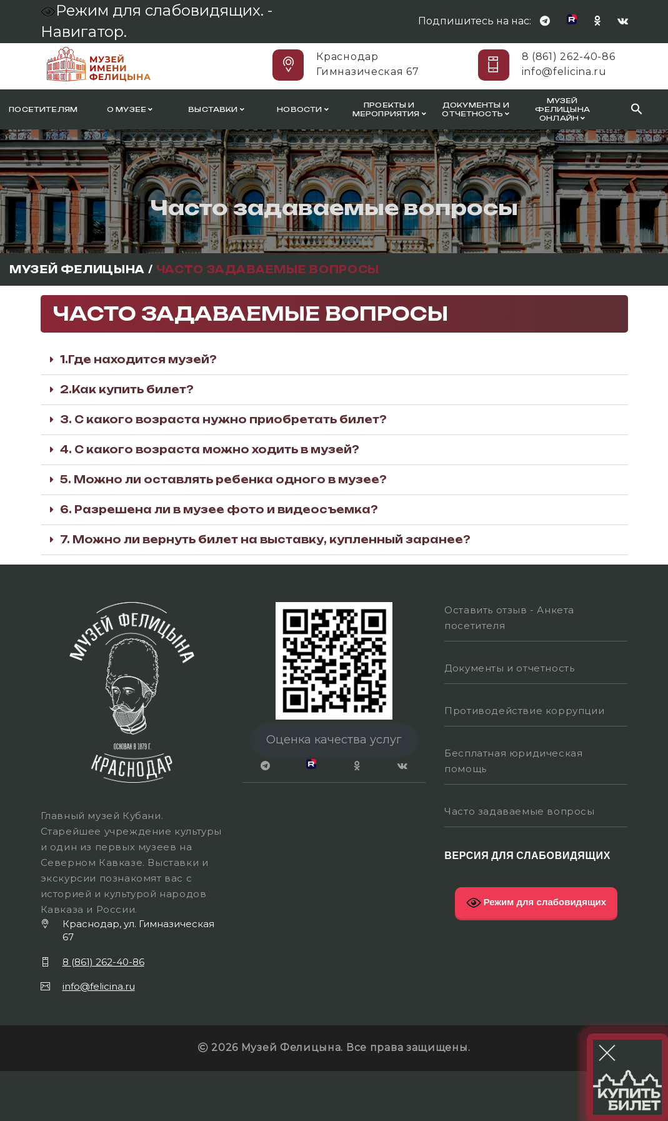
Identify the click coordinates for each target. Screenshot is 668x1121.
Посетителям (43, 109)
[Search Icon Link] (637, 109)
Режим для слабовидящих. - (158, 10)
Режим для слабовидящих (536, 902)
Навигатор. (84, 32)
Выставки (216, 109)
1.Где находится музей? (138, 359)
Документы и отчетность (475, 109)
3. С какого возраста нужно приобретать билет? (223, 419)
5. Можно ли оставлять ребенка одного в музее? (223, 479)
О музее (129, 109)
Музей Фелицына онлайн (562, 109)
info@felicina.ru (564, 72)
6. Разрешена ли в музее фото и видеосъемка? (219, 509)
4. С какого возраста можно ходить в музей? (209, 449)
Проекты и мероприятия (389, 109)
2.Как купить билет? (127, 389)
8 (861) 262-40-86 (569, 57)
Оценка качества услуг (334, 739)
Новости (302, 109)
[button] (334, 360)
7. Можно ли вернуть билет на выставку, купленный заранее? (265, 539)
